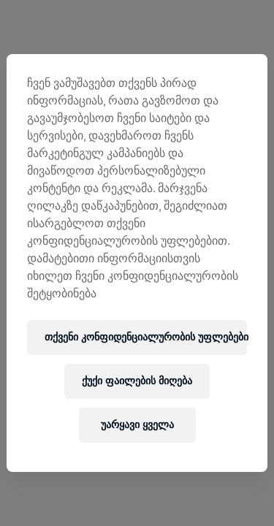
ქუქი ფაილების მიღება (137, 381)
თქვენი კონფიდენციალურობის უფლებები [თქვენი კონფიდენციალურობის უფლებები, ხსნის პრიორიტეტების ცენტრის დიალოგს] (145, 337)
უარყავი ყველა (137, 424)
